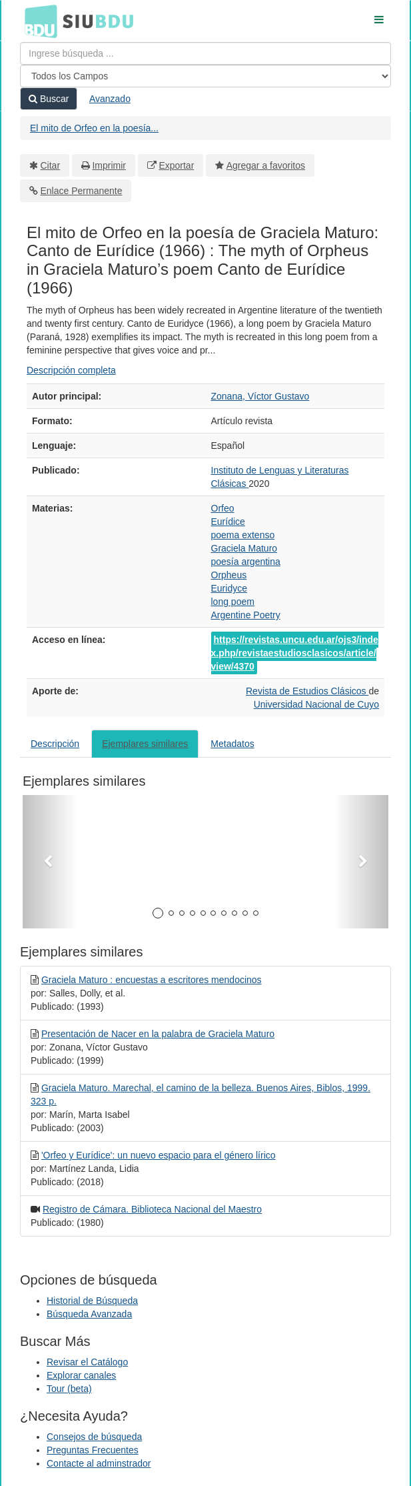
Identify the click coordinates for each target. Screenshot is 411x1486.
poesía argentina (245, 561)
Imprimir (109, 165)
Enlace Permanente (82, 190)
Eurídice (228, 521)
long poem (232, 601)
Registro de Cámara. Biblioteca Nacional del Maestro (152, 1209)
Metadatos (232, 743)
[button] (50, 861)
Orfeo (222, 508)
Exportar (176, 165)
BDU (37, 20)
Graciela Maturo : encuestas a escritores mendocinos (151, 979)
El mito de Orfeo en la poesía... (94, 128)
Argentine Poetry (245, 615)
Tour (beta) (69, 1388)
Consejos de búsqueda (94, 1436)
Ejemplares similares (145, 743)
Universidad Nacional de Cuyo (316, 704)
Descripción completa (71, 370)
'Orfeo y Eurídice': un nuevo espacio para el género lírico (158, 1155)
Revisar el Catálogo (87, 1362)
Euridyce (229, 588)
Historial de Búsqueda (92, 1300)
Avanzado (110, 98)
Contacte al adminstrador (99, 1463)
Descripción (55, 743)
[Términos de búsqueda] (205, 53)
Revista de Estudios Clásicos (307, 691)
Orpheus (229, 575)
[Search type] (205, 76)
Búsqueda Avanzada (89, 1314)
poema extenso (243, 535)
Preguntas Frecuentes (93, 1450)
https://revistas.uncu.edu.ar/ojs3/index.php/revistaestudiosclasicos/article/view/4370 (294, 653)
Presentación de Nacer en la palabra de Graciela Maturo (157, 1033)
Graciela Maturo (244, 548)
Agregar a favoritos (265, 165)
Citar (51, 165)
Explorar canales (81, 1375)
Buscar (49, 98)
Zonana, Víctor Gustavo (260, 396)
